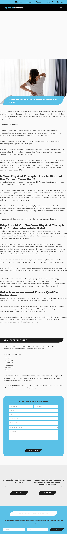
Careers (60, 2)
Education (18, 2)
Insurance (29, 2)
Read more (27, 492)
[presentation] (33, 443)
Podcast (39, 2)
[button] (60, 7)
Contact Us (49, 2)
